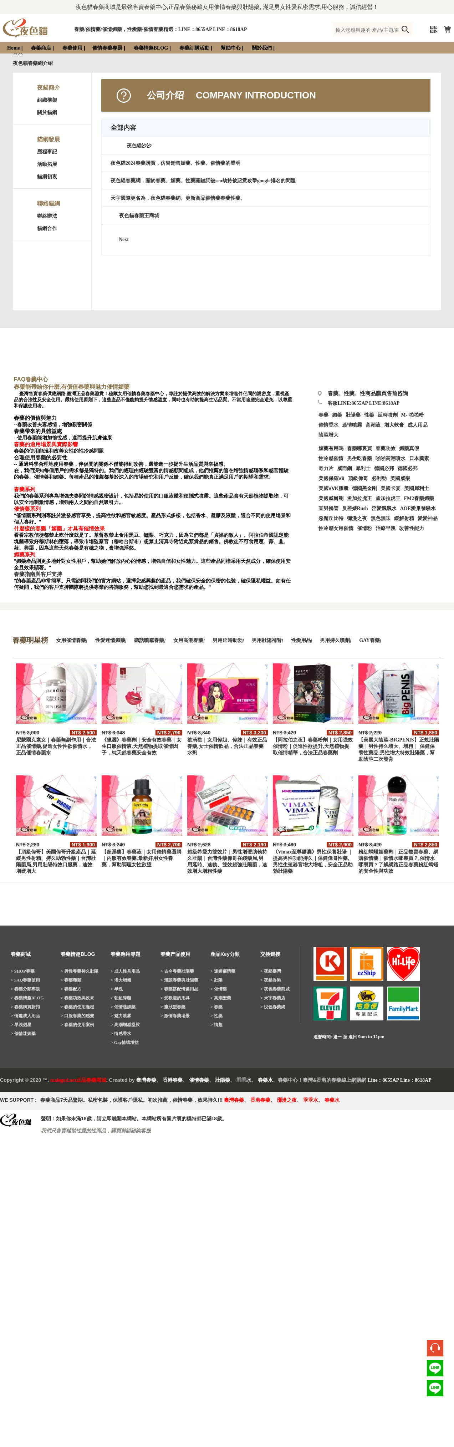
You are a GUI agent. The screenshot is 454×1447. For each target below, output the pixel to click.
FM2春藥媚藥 (419, 498)
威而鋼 (344, 468)
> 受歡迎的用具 (175, 997)
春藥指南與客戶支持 (38, 574)
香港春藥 (173, 1080)
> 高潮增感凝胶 (125, 1024)
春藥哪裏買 (359, 448)
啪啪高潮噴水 (390, 458)
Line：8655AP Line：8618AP (400, 1080)
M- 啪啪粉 (412, 415)
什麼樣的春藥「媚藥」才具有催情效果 (59, 528)
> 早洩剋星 (21, 1024)
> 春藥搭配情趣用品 (179, 989)
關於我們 (262, 48)
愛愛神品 (428, 518)
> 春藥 (216, 1006)
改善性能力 (411, 528)
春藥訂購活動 (194, 48)
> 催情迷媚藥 (23, 1033)
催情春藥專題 (107, 48)
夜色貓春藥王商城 (139, 215)
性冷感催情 (330, 458)
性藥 (369, 415)
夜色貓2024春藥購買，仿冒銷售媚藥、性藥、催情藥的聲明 (175, 163)
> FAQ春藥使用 (25, 980)
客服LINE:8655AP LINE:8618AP (364, 403)
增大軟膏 (394, 425)
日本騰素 (419, 458)
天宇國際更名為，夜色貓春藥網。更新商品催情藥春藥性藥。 (178, 198)
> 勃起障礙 (121, 997)
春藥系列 (24, 489)
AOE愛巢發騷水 (418, 508)
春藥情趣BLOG (151, 48)
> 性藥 (216, 1015)
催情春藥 (199, 1080)
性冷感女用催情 (335, 528)
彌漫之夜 (357, 518)
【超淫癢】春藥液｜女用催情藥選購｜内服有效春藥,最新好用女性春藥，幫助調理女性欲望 (142, 858)
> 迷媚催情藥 (222, 971)
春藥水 (265, 1080)
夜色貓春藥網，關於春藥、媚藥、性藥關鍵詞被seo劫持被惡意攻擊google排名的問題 (203, 180)
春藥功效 (386, 448)
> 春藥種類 (71, 980)
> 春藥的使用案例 (77, 1024)
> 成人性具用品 (125, 971)
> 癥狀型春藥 (172, 1006)
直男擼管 (328, 508)
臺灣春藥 (146, 1080)
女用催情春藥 (71, 640)
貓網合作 (47, 228)
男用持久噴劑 (335, 640)
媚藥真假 (409, 448)
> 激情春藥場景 (175, 1015)
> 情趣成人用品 (25, 1015)
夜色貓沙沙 (139, 145)
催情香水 (328, 425)
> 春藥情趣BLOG (27, 997)
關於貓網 (47, 112)
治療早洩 (386, 528)
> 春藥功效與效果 (77, 997)
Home (13, 48)
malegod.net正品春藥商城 (78, 1080)
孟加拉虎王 (388, 498)
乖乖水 (243, 1080)
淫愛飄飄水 (384, 508)
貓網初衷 (47, 176)
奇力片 (325, 468)
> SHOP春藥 (23, 971)
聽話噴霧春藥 (149, 640)
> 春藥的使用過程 (77, 1006)
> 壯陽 (216, 980)
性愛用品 (301, 640)
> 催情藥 (218, 989)
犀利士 (363, 468)
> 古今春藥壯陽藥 (177, 971)
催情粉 (364, 528)
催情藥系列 (27, 509)
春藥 (323, 415)
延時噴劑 (388, 415)
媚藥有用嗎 (330, 448)
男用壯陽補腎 (267, 640)
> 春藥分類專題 (25, 989)
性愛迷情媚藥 (110, 640)
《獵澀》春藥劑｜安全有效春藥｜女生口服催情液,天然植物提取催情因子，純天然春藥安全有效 (142, 746)
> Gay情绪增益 (125, 1042)
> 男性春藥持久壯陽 (79, 971)
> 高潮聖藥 (220, 997)
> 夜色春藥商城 (275, 989)
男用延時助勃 (228, 640)
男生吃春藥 (359, 458)
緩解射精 (404, 518)
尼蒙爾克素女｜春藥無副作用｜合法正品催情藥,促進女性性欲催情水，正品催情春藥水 (56, 746)
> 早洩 (117, 989)
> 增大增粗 (121, 980)
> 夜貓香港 (270, 980)
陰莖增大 (328, 435)
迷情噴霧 (352, 425)
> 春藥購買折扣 (25, 1006)
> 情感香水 (121, 1033)
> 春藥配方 (71, 989)
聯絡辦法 (47, 216)
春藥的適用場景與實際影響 (46, 444)
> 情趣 (216, 1024)
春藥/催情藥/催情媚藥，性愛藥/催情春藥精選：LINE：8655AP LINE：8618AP (160, 29)
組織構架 (47, 100)
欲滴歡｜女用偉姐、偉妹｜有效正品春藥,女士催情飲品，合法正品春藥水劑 (227, 746)
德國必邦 (384, 468)
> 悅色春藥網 (272, 1006)
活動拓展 (47, 164)
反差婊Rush (355, 508)
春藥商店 (41, 48)
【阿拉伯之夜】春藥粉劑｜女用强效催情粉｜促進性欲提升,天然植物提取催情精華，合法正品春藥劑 (313, 746)
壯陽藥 (353, 415)
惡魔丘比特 (330, 518)
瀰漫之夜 (287, 1100)
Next (124, 239)
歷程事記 (47, 151)
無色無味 (381, 518)
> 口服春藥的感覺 (77, 1015)
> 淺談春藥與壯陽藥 (179, 980)
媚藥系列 (24, 554)
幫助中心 (231, 48)
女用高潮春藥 (188, 640)
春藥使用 (72, 48)
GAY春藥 (369, 640)
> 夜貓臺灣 (270, 971)
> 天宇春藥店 (272, 997)
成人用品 (418, 425)
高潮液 (373, 425)
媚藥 (337, 415)
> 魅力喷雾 (121, 1015)
